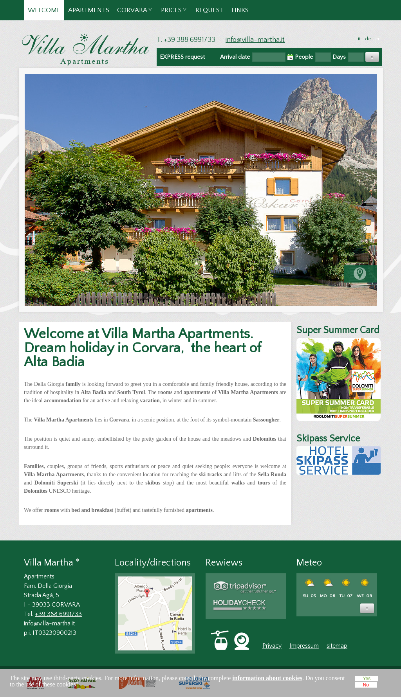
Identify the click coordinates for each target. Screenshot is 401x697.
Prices (171, 13)
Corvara (132, 13)
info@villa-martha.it (255, 40)
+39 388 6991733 (58, 614)
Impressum (304, 645)
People (304, 57)
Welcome (44, 10)
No (366, 685)
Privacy (272, 645)
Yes (367, 678)
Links (240, 10)
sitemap (337, 645)
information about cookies (267, 678)
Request (209, 10)
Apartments (88, 10)
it (359, 38)
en (378, 38)
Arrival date (235, 57)
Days (339, 57)
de (368, 38)
